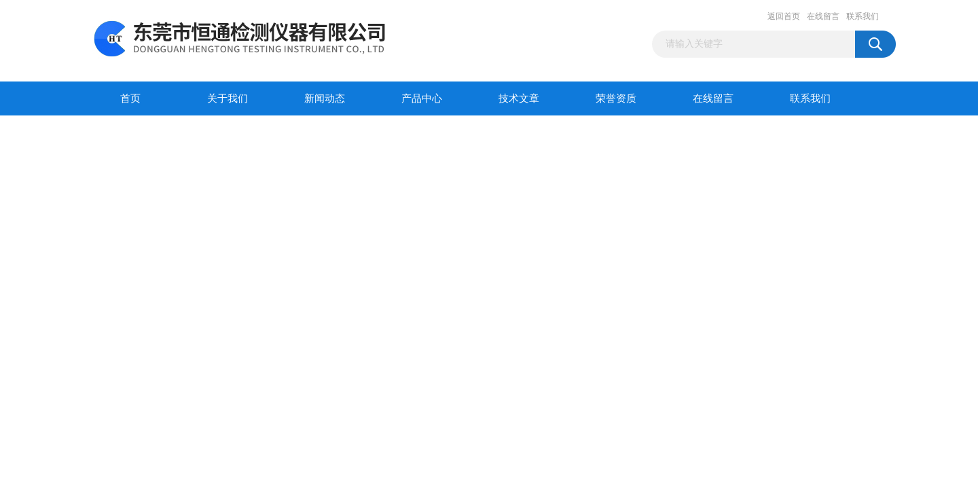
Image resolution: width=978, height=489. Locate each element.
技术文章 (519, 98)
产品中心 (421, 98)
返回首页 (783, 16)
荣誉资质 (616, 98)
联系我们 (862, 16)
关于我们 (227, 98)
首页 (130, 98)
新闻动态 (324, 98)
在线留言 (823, 16)
